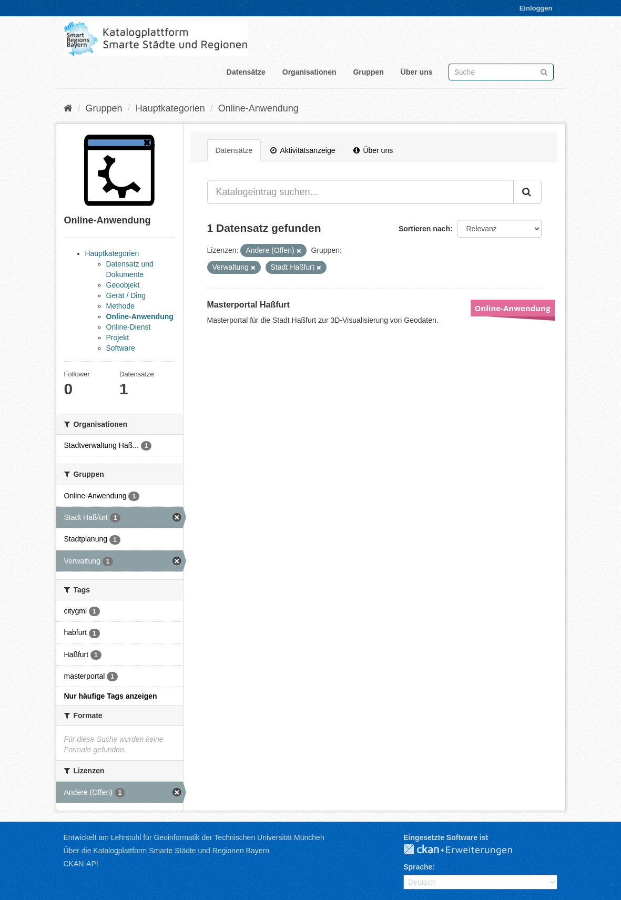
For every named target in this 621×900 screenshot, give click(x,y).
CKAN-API (81, 864)
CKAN (466, 850)
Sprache (417, 867)
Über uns (417, 72)
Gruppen (368, 72)
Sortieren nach (424, 228)
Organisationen (309, 72)
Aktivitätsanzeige (302, 150)
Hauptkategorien (170, 108)
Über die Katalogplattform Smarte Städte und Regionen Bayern (166, 850)
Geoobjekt (123, 285)
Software (120, 348)
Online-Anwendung (258, 108)
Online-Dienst (128, 327)
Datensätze (246, 72)
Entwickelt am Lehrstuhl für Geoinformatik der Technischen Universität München (194, 837)
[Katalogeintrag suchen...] (360, 192)
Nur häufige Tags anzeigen (110, 696)
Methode (120, 306)
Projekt (117, 337)
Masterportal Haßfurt (248, 304)
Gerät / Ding (126, 295)
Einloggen (536, 8)
